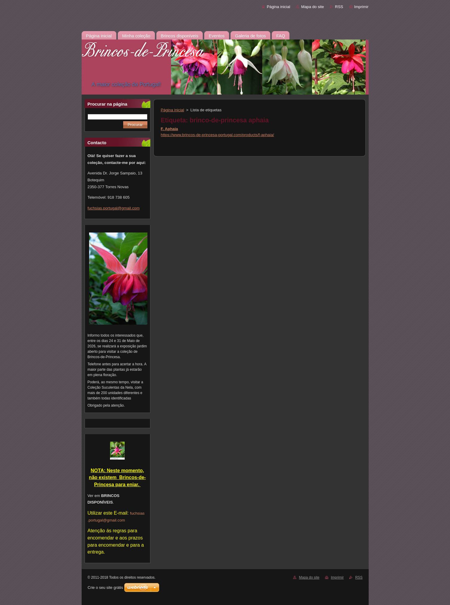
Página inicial (278, 6)
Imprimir (361, 6)
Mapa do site (312, 6)
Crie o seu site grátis (105, 587)
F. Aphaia (169, 129)
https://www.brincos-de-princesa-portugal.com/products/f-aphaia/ (217, 135)
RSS (339, 6)
